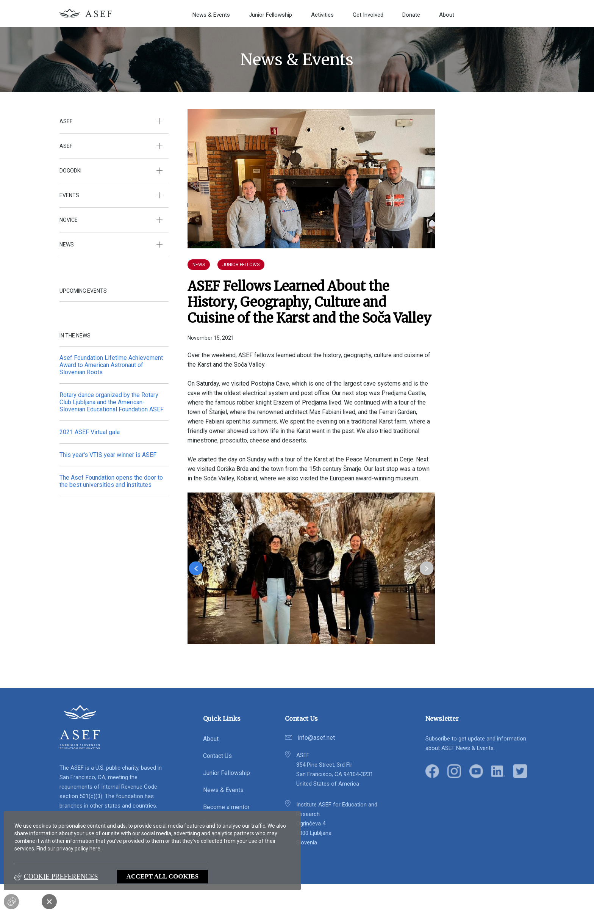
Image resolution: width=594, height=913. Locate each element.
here (94, 849)
